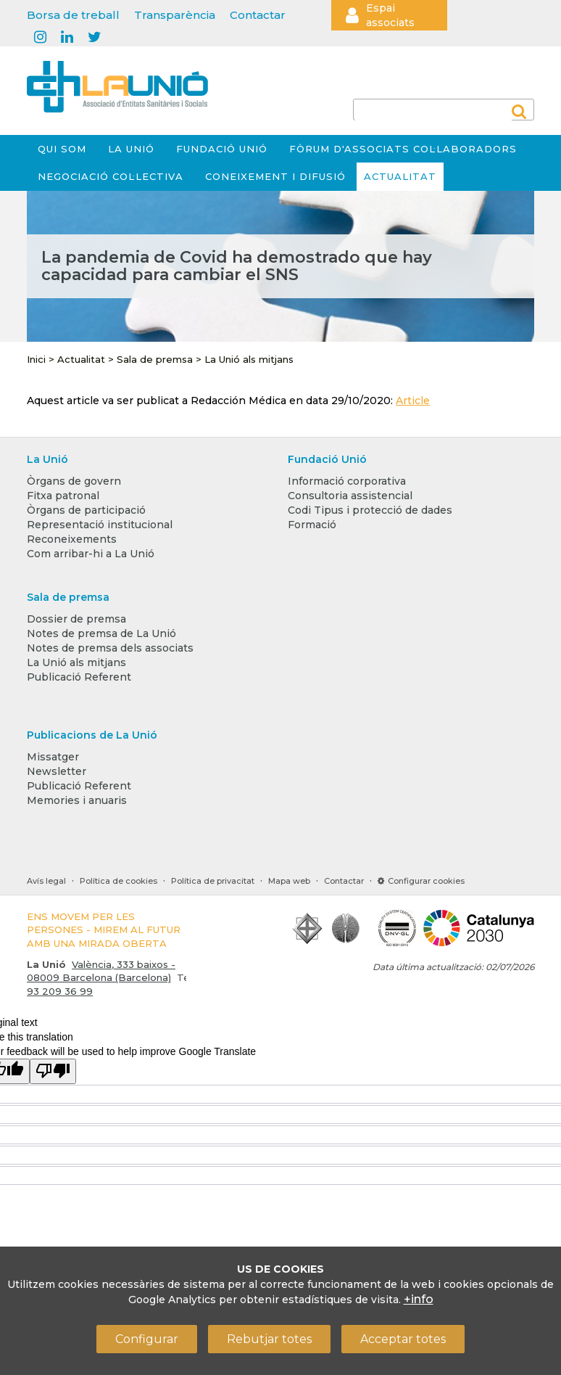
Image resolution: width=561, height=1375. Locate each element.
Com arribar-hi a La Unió (90, 553)
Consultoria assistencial (350, 495)
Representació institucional (100, 524)
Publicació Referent (79, 677)
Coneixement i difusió (275, 176)
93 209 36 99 (60, 991)
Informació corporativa (347, 481)
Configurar (146, 1339)
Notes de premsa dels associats (110, 647)
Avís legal (46, 881)
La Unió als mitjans (249, 359)
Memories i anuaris (77, 800)
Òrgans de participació (86, 510)
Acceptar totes (403, 1339)
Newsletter (56, 771)
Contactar (258, 15)
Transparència (174, 15)
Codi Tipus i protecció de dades (370, 510)
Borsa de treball (73, 15)
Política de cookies (118, 881)
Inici (36, 359)
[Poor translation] (53, 1071)
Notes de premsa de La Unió (101, 633)
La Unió (131, 149)
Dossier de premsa (76, 618)
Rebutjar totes (269, 1339)
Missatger (53, 756)
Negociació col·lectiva (110, 176)
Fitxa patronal (63, 495)
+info (418, 1299)
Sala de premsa (155, 359)
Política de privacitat (212, 881)
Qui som (62, 149)
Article (413, 400)
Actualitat (400, 176)
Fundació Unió (221, 149)
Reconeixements (72, 539)
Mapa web (289, 881)
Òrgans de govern (74, 481)
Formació (312, 524)
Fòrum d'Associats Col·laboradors (403, 149)
